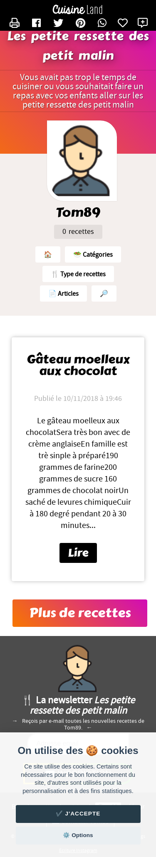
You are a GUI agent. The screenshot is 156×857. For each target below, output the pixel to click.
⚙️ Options (78, 835)
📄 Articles (63, 293)
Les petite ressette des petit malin (78, 46)
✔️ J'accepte (78, 813)
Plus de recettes (80, 613)
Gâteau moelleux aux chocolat (78, 365)
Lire (78, 553)
